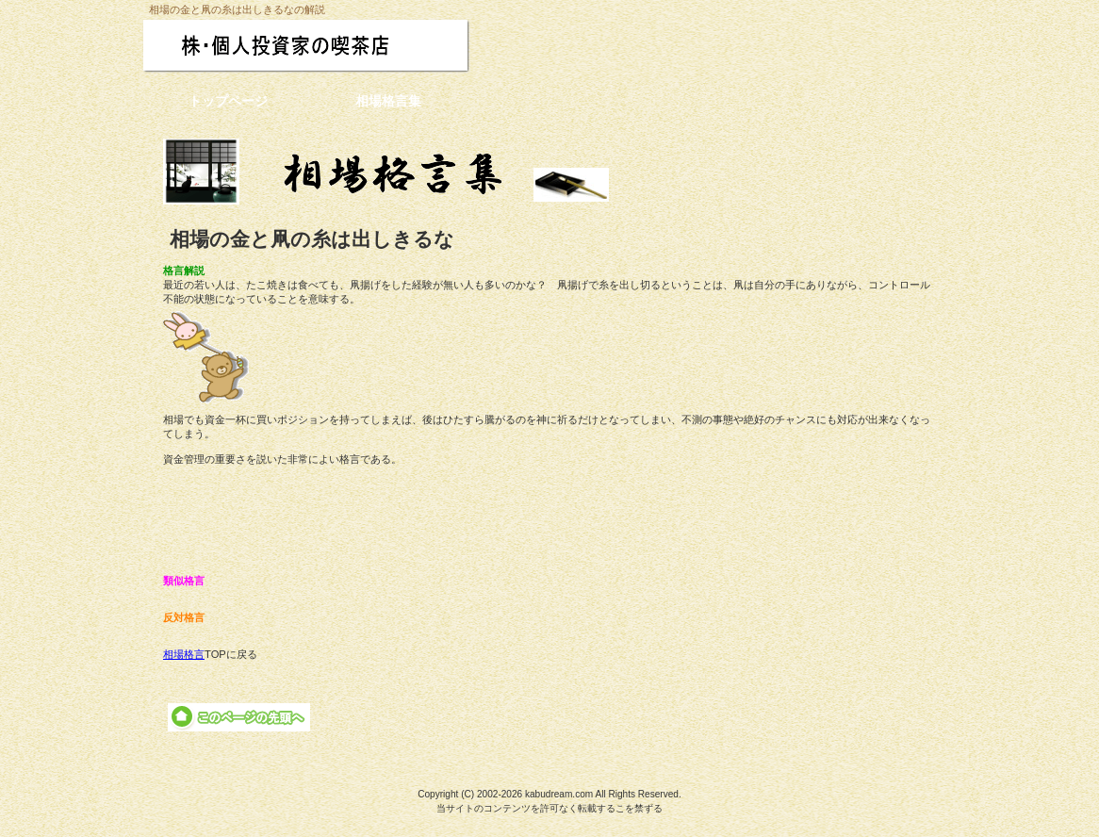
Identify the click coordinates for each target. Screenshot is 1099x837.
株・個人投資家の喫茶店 (344, 45)
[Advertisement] (549, 520)
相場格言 (184, 654)
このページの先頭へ (239, 717)
